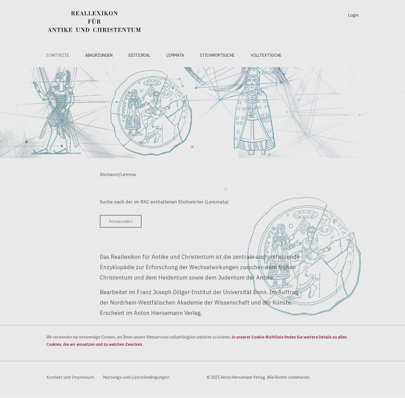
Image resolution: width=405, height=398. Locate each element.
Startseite (57, 55)
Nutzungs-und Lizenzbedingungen (136, 377)
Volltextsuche (266, 55)
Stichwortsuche (217, 55)
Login (353, 15)
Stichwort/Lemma (118, 174)
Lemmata (175, 55)
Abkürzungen (98, 55)
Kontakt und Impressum (70, 377)
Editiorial (139, 55)
